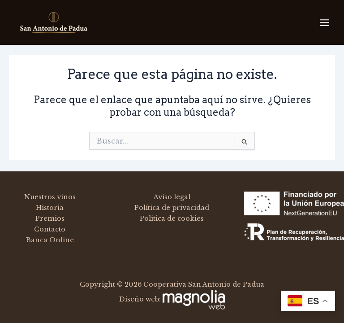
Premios (49, 218)
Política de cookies (172, 218)
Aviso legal (172, 197)
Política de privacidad (171, 208)
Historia (50, 208)
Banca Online (50, 240)
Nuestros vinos (50, 197)
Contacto (49, 229)
